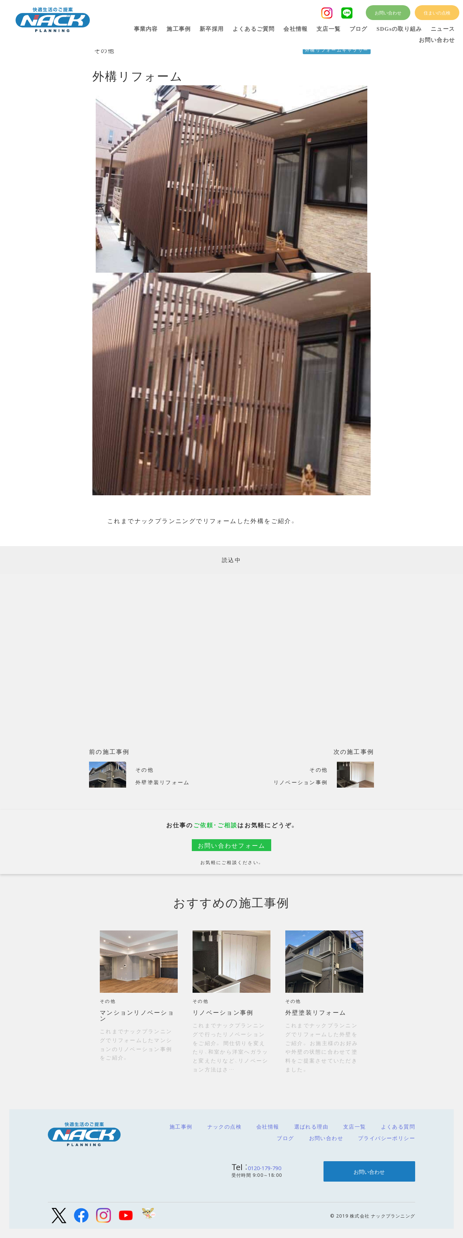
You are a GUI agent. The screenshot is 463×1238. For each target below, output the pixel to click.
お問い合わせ (326, 1138)
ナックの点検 (224, 1126)
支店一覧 (354, 1126)
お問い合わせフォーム (232, 845)
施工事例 (181, 1126)
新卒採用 (212, 29)
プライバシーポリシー (386, 1138)
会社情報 (267, 1126)
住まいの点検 (437, 12)
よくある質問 (398, 1126)
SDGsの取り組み (399, 29)
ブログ (285, 1138)
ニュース (443, 29)
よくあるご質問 (254, 29)
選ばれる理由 (311, 1126)
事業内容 (146, 29)
